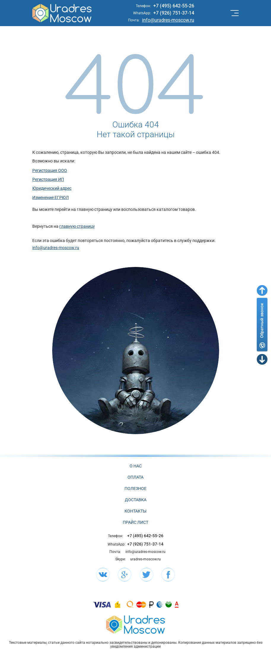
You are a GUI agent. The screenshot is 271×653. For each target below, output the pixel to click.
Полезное (135, 488)
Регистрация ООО (49, 170)
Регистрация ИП (48, 179)
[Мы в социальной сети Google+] (124, 574)
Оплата (135, 477)
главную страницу (77, 226)
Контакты (135, 511)
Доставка (135, 499)
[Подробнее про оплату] (102, 604)
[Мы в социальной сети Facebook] (168, 574)
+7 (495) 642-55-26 (173, 6)
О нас (136, 466)
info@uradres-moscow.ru (168, 20)
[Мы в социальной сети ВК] (103, 574)
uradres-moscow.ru (145, 559)
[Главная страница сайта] (135, 624)
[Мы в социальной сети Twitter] (146, 574)
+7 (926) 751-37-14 (173, 13)
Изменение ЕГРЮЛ (50, 197)
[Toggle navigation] (234, 13)
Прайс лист (135, 522)
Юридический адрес (51, 188)
